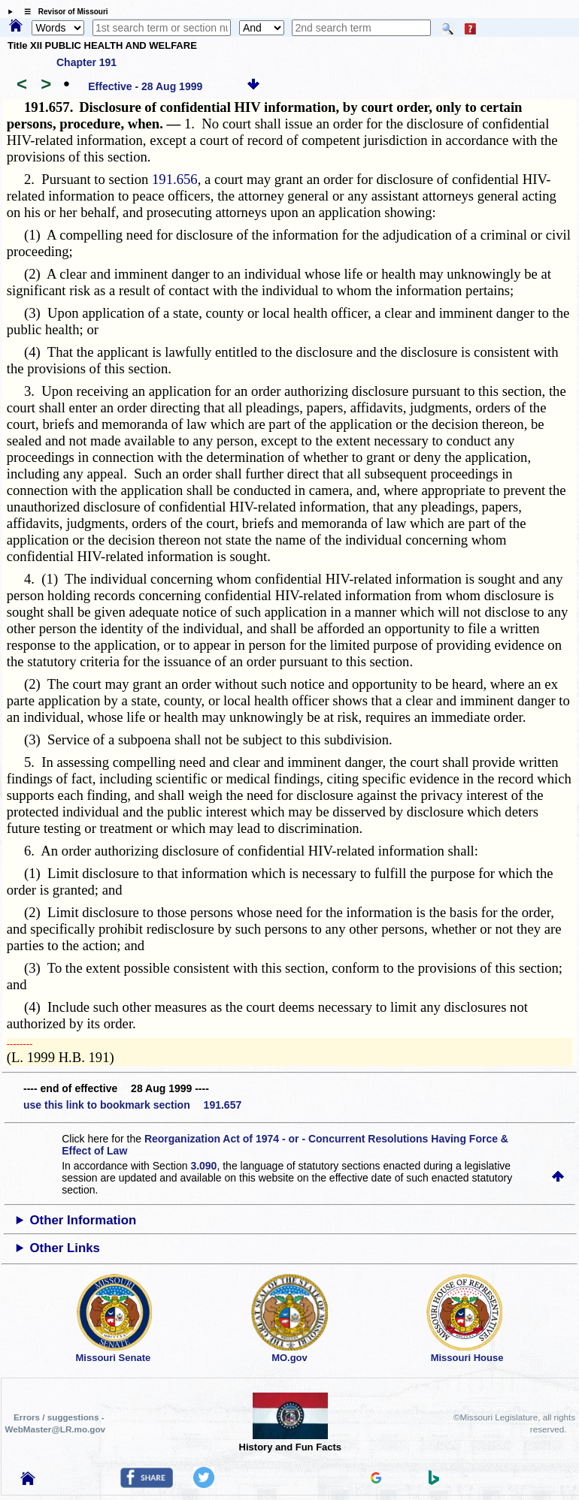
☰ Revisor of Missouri (62, 12)
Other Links (65, 1248)
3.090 (203, 1166)
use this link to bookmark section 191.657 (132, 1105)
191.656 (175, 179)
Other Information (83, 1220)
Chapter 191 (86, 62)
